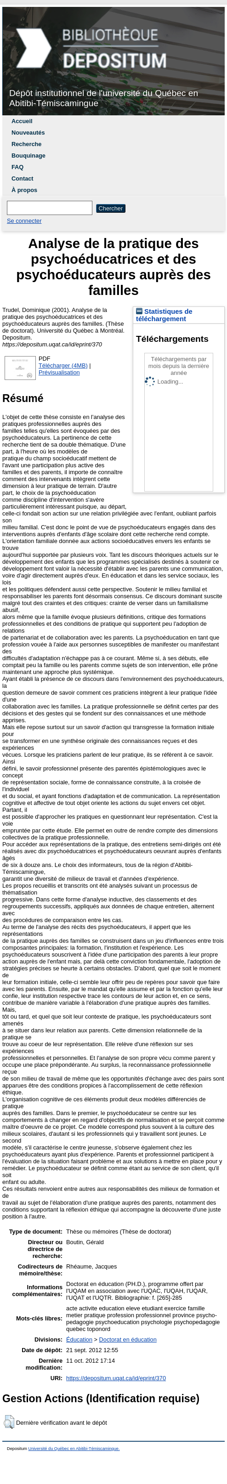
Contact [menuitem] (22, 178)
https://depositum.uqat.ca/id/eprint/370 (116, 1378)
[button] (9, 1422)
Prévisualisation (59, 372)
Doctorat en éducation (128, 1339)
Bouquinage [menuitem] (28, 155)
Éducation (79, 1339)
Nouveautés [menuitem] (28, 132)
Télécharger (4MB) (63, 365)
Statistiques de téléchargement (164, 315)
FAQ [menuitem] (17, 167)
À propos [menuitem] (24, 190)
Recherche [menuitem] (26, 144)
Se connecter (24, 220)
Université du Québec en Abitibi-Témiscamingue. (74, 1448)
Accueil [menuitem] (22, 121)
